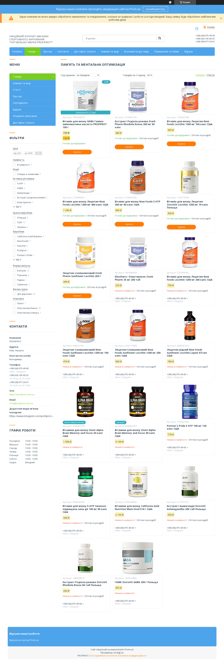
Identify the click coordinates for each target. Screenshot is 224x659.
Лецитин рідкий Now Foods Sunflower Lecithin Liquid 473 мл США (187, 352)
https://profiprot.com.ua (21, 394)
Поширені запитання (25, 116)
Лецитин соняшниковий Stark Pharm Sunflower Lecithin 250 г (82, 275)
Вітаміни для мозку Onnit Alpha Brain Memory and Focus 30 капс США (83, 433)
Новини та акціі (110, 51)
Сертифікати (20, 102)
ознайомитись (155, 9)
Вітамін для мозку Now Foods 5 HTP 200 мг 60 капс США (137, 203)
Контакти (63, 51)
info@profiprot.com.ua (21, 403)
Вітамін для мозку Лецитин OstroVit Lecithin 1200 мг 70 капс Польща (187, 204)
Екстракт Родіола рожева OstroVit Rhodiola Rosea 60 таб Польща (85, 584)
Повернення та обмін (166, 51)
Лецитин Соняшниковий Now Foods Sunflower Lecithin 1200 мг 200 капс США (138, 352)
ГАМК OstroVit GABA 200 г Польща (136, 582)
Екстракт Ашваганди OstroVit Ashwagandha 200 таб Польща (186, 508)
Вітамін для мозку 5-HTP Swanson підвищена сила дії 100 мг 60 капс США (85, 509)
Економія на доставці (136, 51)
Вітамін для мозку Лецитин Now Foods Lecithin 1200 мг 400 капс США (85, 203)
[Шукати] (159, 38)
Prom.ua (129, 649)
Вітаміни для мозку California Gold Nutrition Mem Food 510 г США (137, 508)
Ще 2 (18, 206)
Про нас (47, 51)
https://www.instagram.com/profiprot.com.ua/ (32, 416)
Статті (16, 89)
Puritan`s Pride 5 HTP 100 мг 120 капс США (186, 427)
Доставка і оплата (84, 51)
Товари (31, 51)
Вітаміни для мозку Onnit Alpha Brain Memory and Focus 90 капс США (135, 433)
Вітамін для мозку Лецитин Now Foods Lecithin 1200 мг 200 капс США (190, 278)
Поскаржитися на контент (104, 655)
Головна (17, 51)
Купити (77, 152)
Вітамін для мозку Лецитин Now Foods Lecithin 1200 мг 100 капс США (190, 123)
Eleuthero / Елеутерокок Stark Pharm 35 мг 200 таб (134, 278)
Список (211, 75)
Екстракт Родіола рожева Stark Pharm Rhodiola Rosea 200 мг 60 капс (135, 124)
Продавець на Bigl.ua (112, 652)
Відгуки (188, 51)
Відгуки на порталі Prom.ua (24, 640)
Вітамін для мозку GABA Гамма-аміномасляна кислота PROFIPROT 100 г (85, 124)
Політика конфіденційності (132, 655)
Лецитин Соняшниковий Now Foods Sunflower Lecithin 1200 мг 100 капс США (85, 352)
